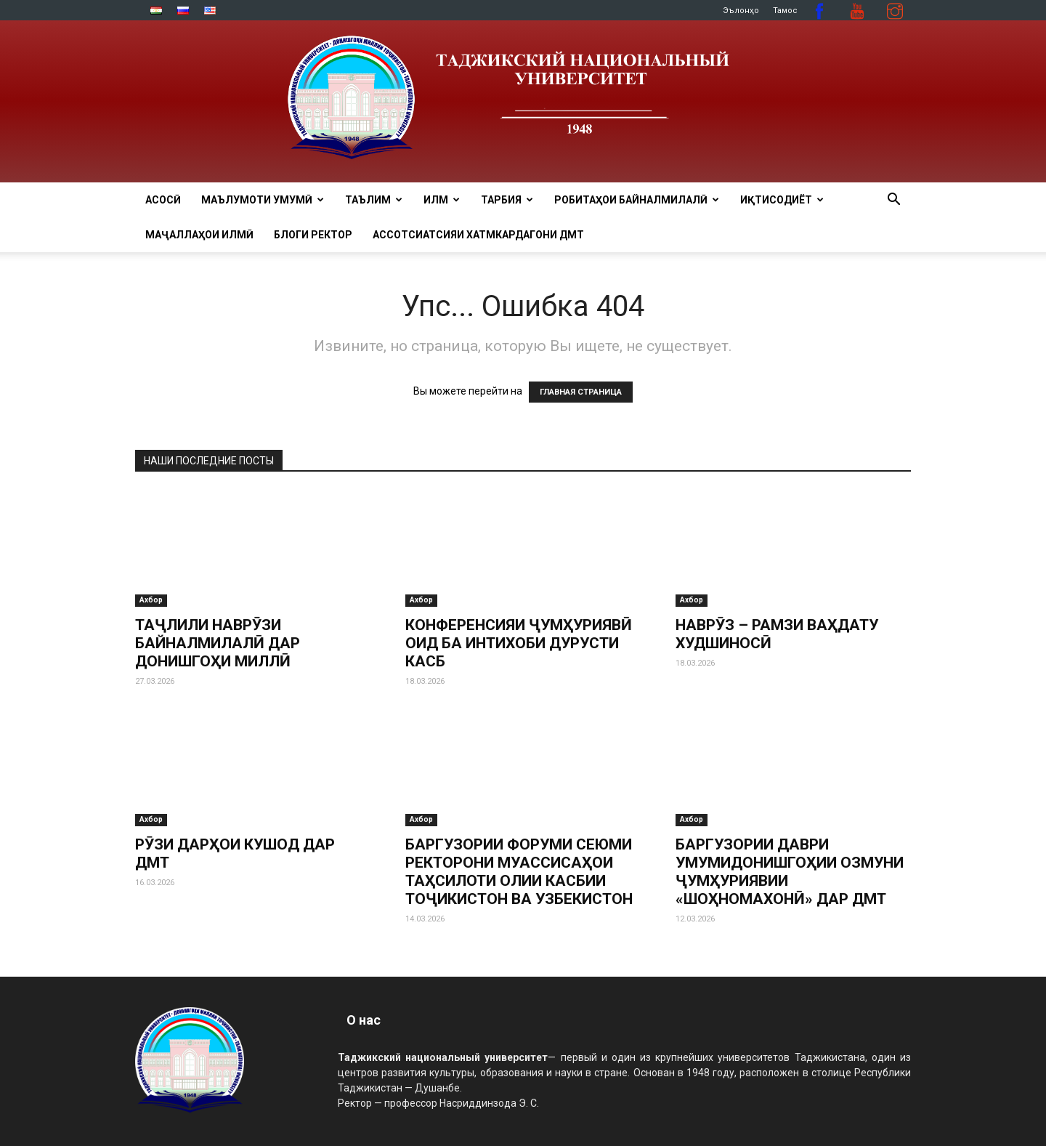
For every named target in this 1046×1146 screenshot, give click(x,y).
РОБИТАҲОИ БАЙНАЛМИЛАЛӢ (636, 200)
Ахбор (151, 600)
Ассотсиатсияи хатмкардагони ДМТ (478, 235)
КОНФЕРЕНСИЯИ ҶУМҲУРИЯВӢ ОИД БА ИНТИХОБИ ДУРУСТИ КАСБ (518, 643)
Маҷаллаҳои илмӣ (199, 235)
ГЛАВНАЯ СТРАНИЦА (581, 392)
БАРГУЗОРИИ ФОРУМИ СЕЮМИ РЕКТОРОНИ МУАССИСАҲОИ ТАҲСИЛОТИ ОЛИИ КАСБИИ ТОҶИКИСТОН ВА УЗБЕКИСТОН (519, 872)
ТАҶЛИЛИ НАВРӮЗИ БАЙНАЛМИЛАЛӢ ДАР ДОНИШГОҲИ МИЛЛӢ (217, 643)
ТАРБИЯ (507, 200)
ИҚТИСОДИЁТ (782, 200)
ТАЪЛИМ (373, 200)
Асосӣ (163, 200)
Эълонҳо (741, 10)
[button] (893, 201)
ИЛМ (441, 200)
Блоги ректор (313, 235)
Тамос (785, 10)
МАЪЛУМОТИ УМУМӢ (262, 200)
